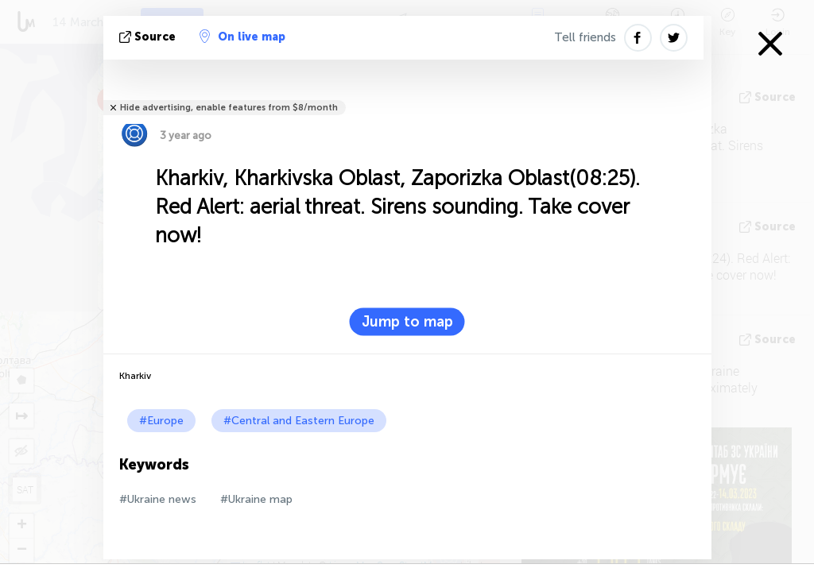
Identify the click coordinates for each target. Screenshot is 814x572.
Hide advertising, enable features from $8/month (229, 107)
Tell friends (585, 37)
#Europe (161, 420)
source (149, 37)
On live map (242, 36)
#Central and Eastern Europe (298, 420)
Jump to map (407, 321)
